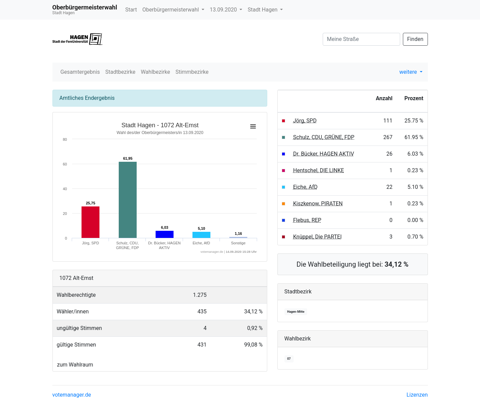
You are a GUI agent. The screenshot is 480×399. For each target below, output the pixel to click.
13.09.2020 (224, 9)
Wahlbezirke (155, 72)
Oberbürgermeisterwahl (171, 9)
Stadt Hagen (263, 9)
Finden (415, 39)
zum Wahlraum (75, 364)
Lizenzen (417, 395)
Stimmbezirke (192, 72)
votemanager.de (71, 395)
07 (289, 358)
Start (131, 9)
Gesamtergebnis (80, 72)
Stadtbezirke (120, 72)
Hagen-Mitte (295, 311)
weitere (408, 72)
